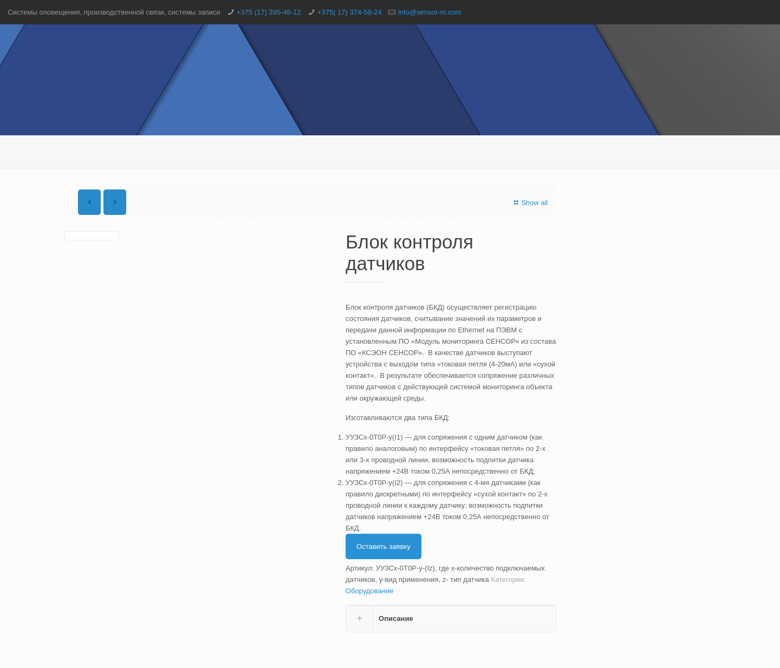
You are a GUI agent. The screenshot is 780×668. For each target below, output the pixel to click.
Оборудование (369, 591)
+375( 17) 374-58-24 (349, 12)
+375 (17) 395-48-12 (269, 12)
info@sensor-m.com (429, 12)
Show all (529, 203)
